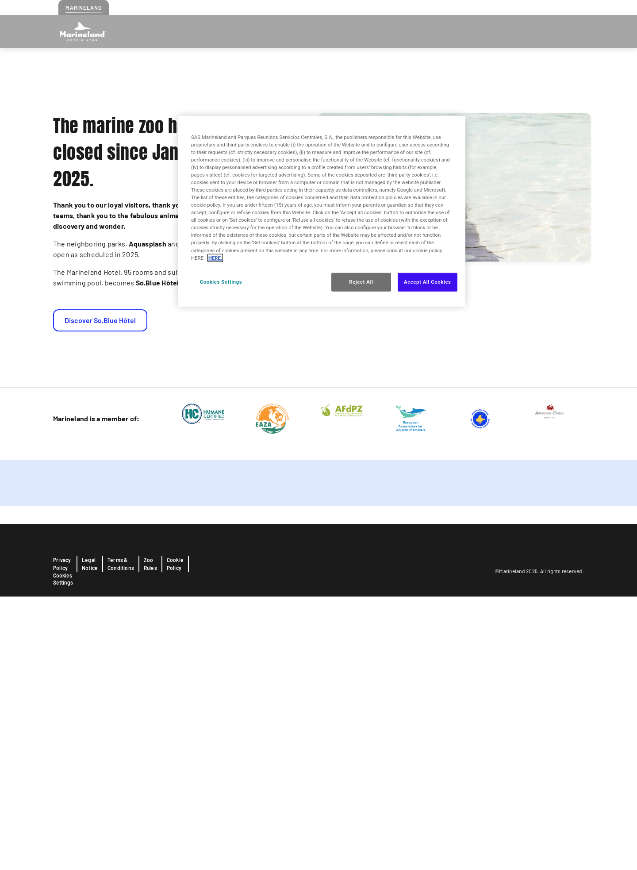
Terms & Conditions (120, 837)
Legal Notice (90, 837)
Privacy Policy (62, 837)
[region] (321, 210)
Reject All (361, 281)
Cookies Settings (63, 852)
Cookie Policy (175, 837)
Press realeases (535, 7)
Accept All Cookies (427, 281)
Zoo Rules (150, 837)
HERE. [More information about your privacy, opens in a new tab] (215, 257)
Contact (496, 7)
